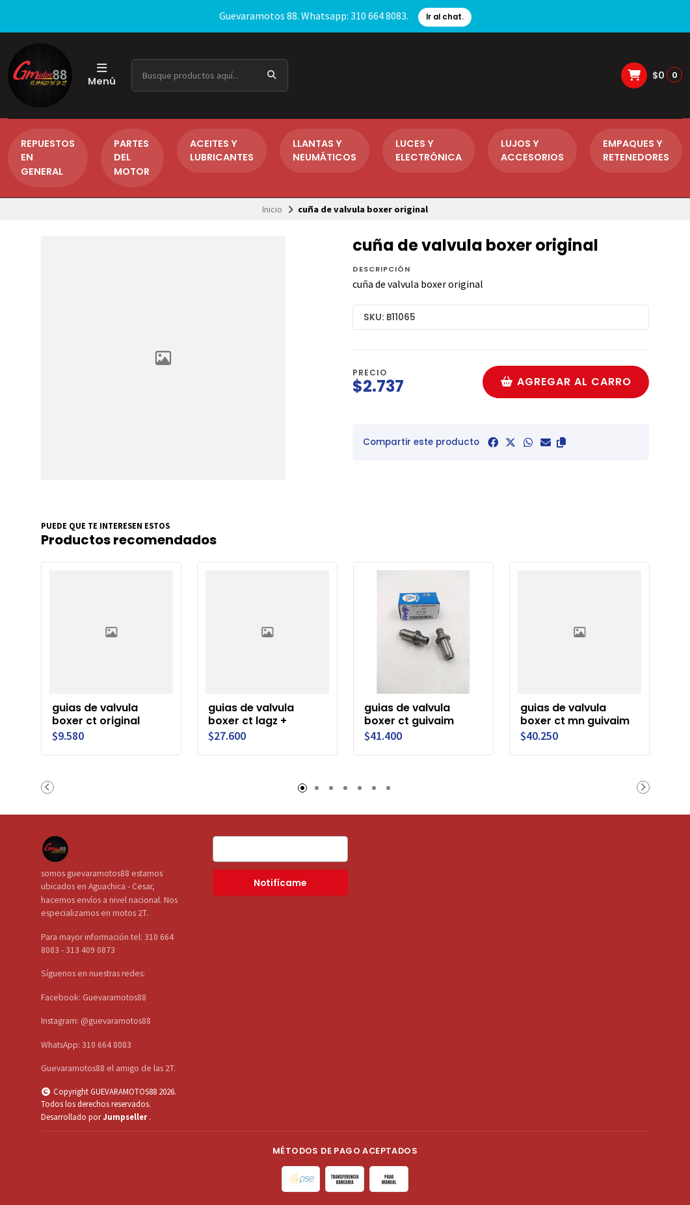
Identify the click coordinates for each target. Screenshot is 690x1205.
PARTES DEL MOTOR (132, 157)
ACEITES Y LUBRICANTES (222, 150)
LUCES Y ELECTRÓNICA (428, 150)
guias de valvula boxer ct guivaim (409, 715)
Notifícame (280, 883)
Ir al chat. (445, 17)
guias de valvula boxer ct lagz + (251, 715)
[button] (561, 442)
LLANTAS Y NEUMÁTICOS (324, 150)
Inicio (272, 209)
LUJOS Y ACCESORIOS (532, 150)
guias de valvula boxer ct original (96, 715)
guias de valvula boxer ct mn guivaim (575, 715)
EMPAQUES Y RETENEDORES (636, 150)
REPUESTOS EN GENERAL (48, 157)
